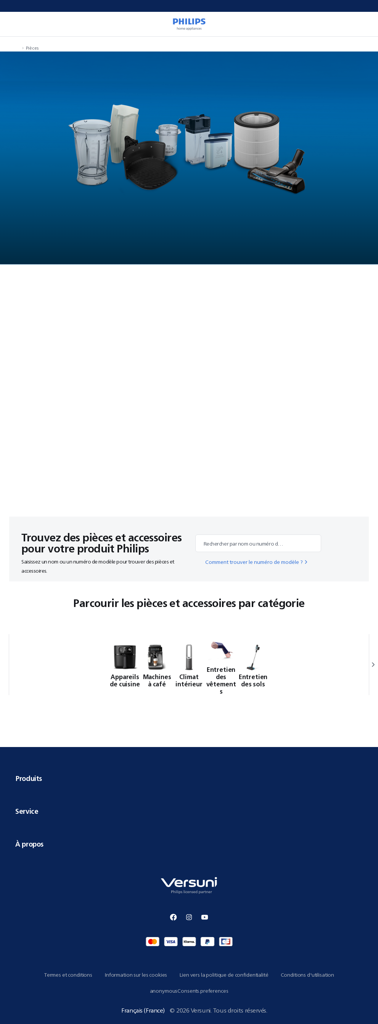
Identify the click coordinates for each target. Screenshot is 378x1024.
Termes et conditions (68, 975)
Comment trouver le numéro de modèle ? (257, 562)
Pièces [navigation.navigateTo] (32, 48)
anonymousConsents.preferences (189, 991)
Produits (189, 778)
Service (189, 811)
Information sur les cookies (136, 975)
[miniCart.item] (364, 24)
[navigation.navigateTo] (17, 48)
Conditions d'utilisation (308, 975)
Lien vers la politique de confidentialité (223, 975)
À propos (189, 844)
